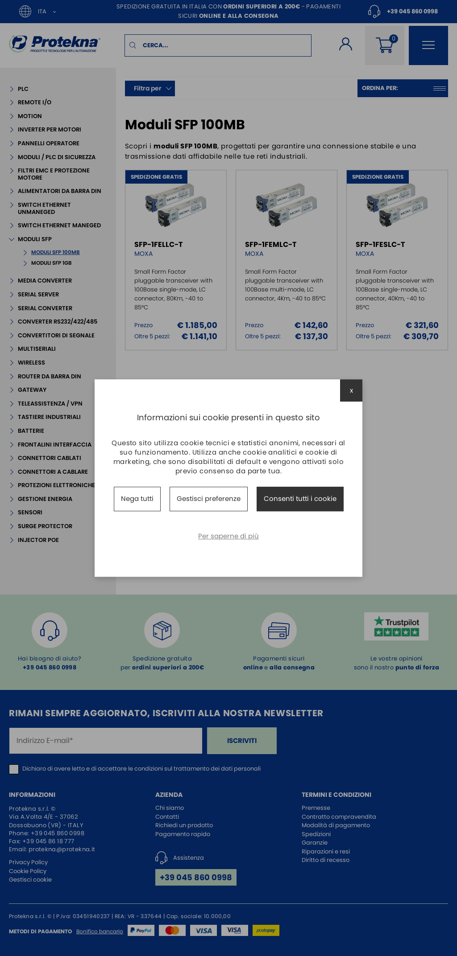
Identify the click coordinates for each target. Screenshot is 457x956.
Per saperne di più (228, 536)
